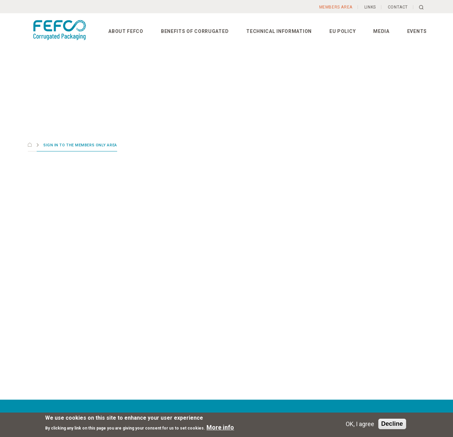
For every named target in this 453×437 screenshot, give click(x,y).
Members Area (335, 7)
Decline (392, 423)
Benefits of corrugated (195, 31)
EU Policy (342, 31)
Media (381, 31)
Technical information (279, 31)
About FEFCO (125, 31)
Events (417, 31)
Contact (398, 7)
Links (370, 7)
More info (220, 427)
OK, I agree (360, 423)
